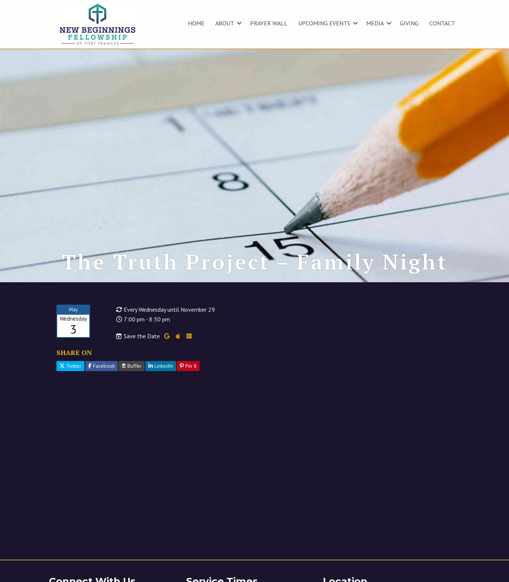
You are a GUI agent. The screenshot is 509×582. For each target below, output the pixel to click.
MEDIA (375, 23)
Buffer (131, 365)
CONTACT (442, 23)
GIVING (409, 23)
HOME (196, 23)
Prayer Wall (268, 23)
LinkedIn (160, 365)
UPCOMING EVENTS (324, 23)
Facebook (101, 365)
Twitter (70, 365)
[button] (239, 23)
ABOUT (224, 23)
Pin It (188, 365)
